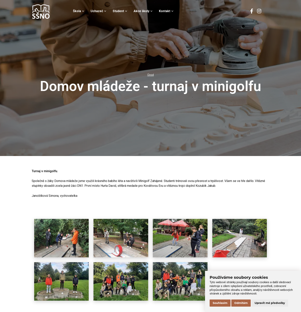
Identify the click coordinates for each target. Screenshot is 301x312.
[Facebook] (251, 11)
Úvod (150, 75)
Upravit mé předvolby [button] (270, 303)
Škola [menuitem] (78, 11)
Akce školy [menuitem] (143, 11)
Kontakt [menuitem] (166, 11)
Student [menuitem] (120, 11)
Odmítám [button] (241, 303)
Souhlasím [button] (220, 303)
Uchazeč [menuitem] (98, 11)
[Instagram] (259, 11)
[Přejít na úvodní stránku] (51, 11)
